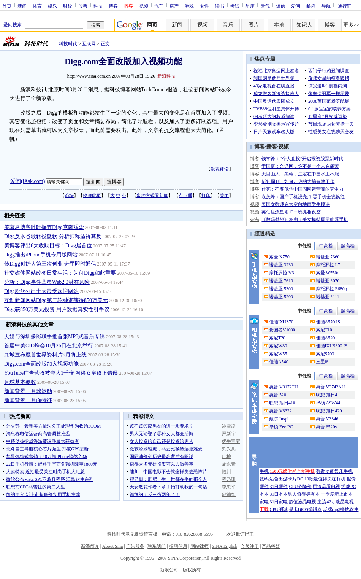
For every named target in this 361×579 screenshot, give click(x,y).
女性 (204, 5)
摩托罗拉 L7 (328, 264)
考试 (234, 5)
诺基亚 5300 (281, 288)
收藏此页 (92, 195)
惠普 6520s (326, 426)
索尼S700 (325, 353)
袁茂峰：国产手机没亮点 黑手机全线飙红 (303, 196)
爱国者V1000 (282, 329)
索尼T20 (277, 337)
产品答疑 (271, 546)
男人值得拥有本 (304, 494)
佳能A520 (325, 337)
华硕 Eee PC (281, 426)
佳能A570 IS (328, 321)
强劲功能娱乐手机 (334, 471)
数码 (264, 479)
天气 (265, 5)
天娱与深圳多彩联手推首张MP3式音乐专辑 (54, 336)
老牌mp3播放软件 (340, 509)
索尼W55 (278, 353)
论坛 (69, 195)
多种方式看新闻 (152, 195)
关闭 (224, 195)
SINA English (224, 546)
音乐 (228, 25)
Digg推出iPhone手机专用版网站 (41, 255)
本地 (279, 25)
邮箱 (310, 5)
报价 (351, 479)
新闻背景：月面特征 (28, 400)
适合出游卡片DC (286, 479)
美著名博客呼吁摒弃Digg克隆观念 (44, 227)
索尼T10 (324, 329)
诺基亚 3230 (281, 264)
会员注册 (250, 546)
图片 (253, 25)
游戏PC (348, 486)
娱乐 (52, 5)
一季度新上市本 (337, 494)
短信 (280, 5)
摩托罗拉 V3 (281, 272)
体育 (37, 5)
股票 (82, 5)
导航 (326, 5)
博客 (113, 5)
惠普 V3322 (280, 411)
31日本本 (278, 494)
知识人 (304, 25)
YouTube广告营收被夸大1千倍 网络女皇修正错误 (61, 373)
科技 (98, 5)
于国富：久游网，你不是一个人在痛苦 (300, 166)
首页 (6, 5)
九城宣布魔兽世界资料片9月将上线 (45, 355)
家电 (264, 501)
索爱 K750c (280, 256)
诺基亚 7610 (281, 280)
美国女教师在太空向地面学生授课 (295, 204)
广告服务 (135, 546)
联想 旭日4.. (328, 395)
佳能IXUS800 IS (332, 345)
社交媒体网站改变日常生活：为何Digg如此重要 (60, 273)
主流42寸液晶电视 (335, 501)
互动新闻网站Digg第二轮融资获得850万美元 (56, 300)
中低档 (304, 245)
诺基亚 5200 (281, 296)
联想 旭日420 (329, 411)
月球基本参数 (20, 382)
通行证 (345, 5)
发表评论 (220, 169)
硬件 (264, 486)
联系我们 (156, 546)
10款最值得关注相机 (324, 479)
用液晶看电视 (326, 486)
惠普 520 (277, 395)
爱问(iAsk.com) (27, 181)
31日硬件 (278, 486)
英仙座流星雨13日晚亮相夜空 (291, 212)
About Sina (112, 546)
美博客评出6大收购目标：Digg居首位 (48, 245)
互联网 (89, 43)
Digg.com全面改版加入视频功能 (41, 364)
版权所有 (192, 570)
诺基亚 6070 (328, 280)
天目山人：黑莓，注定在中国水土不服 (300, 174)
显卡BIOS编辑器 (305, 509)
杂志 (254, 219)
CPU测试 (278, 509)
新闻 (22, 5)
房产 (174, 5)
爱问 (295, 5)
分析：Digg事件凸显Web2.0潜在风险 (47, 282)
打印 (206, 195)
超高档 (348, 245)
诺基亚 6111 (327, 296)
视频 (143, 5)
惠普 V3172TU (283, 387)
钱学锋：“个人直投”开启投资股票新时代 (302, 158)
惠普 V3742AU (330, 387)
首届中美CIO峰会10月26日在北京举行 (48, 345)
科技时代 (68, 43)
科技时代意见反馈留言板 (132, 534)
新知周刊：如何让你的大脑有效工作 (297, 181)
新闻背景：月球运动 (28, 391)
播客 (271, 147)
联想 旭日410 (282, 403)
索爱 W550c (327, 272)
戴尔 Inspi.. (280, 419)
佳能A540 (278, 361)
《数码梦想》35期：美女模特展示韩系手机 (304, 219)
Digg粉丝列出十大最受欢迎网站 (41, 291)
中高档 (326, 245)
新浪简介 (90, 546)
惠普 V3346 (327, 419)
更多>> (351, 25)
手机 (264, 471)
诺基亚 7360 (328, 256)
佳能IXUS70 (281, 321)
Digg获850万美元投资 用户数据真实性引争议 (56, 309)
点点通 (185, 195)
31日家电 (278, 501)
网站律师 (199, 546)
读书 (219, 5)
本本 (264, 494)
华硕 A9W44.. (329, 403)
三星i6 (322, 361)
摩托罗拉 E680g (331, 288)
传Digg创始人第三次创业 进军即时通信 (50, 264)
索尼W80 (278, 345)
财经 (67, 5)
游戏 (189, 5)
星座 (250, 5)
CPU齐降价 (300, 486)
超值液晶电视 (302, 501)
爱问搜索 (12, 24)
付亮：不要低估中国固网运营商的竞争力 (302, 189)
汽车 (158, 5)
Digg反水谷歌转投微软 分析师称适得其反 (52, 236)
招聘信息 (178, 546)
